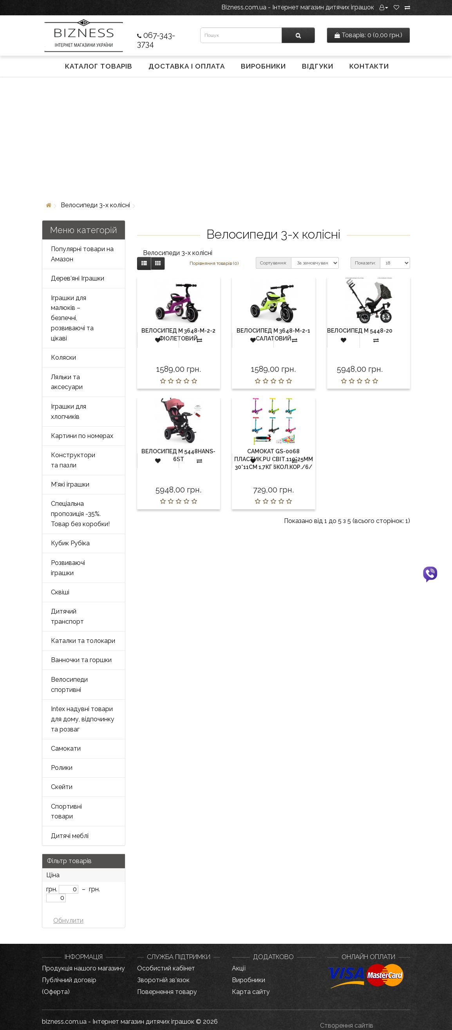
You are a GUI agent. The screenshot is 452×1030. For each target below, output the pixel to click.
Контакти (369, 66)
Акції (239, 968)
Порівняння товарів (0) (214, 263)
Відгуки (317, 66)
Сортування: (273, 263)
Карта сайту (251, 992)
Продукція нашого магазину (83, 968)
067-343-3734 (156, 40)
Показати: (365, 263)
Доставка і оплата (186, 66)
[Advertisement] (226, 137)
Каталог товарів (98, 66)
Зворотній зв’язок (163, 980)
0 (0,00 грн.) (368, 35)
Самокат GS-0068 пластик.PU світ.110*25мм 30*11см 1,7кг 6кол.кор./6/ (273, 459)
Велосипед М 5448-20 (359, 331)
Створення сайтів (346, 1025)
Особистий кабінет (166, 968)
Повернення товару (167, 992)
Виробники (263, 66)
